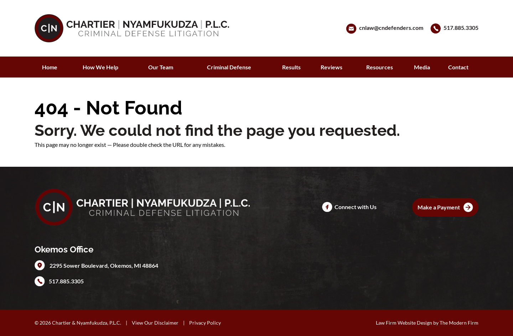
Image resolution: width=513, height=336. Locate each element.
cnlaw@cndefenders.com (391, 27)
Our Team (160, 67)
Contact (458, 67)
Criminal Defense (229, 67)
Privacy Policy (205, 323)
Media (422, 67)
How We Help (100, 67)
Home (49, 67)
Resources (379, 67)
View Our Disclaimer (155, 323)
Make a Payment (439, 207)
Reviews (331, 67)
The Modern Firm (459, 323)
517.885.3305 (461, 27)
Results (291, 67)
